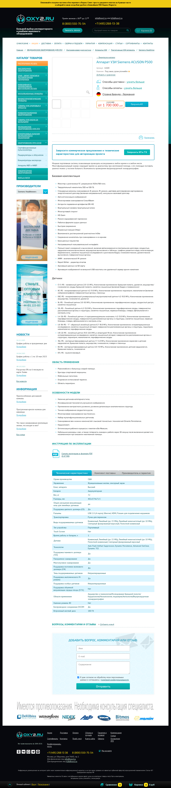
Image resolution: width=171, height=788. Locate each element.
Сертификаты (133, 43)
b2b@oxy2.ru (116, 18)
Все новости (21, 381)
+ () (107, 23)
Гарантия (90, 43)
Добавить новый (107, 624)
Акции (35, 43)
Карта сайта (90, 738)
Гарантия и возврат (102, 734)
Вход (34, 784)
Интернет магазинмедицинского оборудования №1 (35, 19)
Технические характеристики (72, 473)
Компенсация (105, 43)
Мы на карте (107, 751)
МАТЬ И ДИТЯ (24, 178)
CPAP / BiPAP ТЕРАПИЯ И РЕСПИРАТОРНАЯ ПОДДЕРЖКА (28, 77)
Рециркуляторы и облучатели (30, 155)
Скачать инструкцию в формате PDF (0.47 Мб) (77, 454)
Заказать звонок (72, 30)
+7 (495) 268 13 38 (57, 752)
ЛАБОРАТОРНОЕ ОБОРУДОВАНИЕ (25, 172)
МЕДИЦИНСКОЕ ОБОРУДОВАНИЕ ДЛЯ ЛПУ (29, 128)
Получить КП (137, 104)
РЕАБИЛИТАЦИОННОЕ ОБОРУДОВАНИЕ (27, 114)
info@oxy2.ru (101, 18)
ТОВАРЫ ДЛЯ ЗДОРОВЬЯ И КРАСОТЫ (29, 107)
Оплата (58, 43)
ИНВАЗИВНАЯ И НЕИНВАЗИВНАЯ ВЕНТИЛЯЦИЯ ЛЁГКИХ (27, 86)
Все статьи (20, 434)
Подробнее (21, 347)
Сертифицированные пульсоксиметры (27, 148)
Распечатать (149, 137)
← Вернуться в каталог (105, 57)
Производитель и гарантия (136, 473)
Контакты (148, 43)
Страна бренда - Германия (119, 94)
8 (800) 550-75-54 (74, 23)
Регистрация (43, 784)
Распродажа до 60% (27, 63)
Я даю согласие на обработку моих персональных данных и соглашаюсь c (104, 678)
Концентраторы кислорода (29, 160)
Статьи (119, 43)
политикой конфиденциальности (115, 680)
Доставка (46, 43)
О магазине (22, 43)
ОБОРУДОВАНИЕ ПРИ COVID (29, 143)
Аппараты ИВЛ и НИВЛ (27, 165)
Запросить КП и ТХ (137, 152)
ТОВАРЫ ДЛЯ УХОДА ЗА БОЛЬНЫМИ (28, 121)
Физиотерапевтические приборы (29, 99)
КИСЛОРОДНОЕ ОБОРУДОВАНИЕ (25, 69)
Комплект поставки (105, 473)
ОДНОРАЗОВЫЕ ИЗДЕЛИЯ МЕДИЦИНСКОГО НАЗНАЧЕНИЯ (29, 136)
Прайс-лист (77, 738)
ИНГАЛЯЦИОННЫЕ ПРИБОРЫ (30, 93)
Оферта (101, 738)
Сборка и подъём (73, 43)
